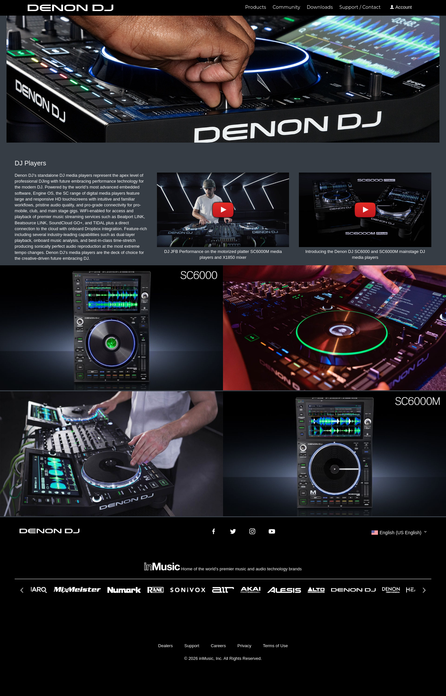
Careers (218, 645)
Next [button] (423, 592)
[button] (398, 532)
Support (191, 645)
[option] (223, 590)
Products (255, 7)
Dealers (165, 645)
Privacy (244, 645)
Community (286, 7)
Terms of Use (275, 645)
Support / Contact (360, 7)
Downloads (320, 7)
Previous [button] (23, 592)
